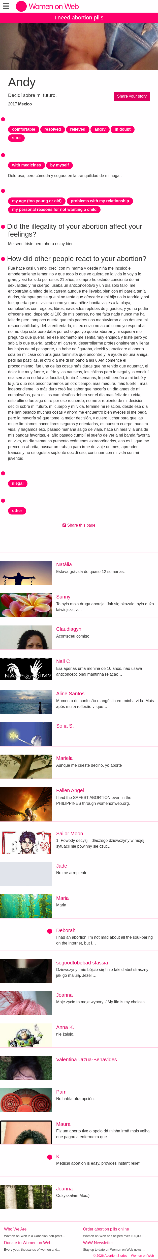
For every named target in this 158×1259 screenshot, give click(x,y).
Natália (64, 564)
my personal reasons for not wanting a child (54, 209)
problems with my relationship (100, 201)
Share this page (79, 525)
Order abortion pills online (106, 1229)
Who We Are (15, 1229)
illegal (17, 483)
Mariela (64, 758)
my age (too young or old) (36, 201)
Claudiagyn (68, 629)
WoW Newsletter (98, 1243)
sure (16, 138)
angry (100, 129)
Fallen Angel (70, 790)
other (17, 510)
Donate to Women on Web (27, 1243)
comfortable (23, 129)
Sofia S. (65, 726)
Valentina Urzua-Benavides (86, 1059)
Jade (61, 866)
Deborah (66, 930)
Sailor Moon (69, 833)
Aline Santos (70, 693)
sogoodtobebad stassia (82, 962)
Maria (62, 898)
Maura (63, 1124)
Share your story (132, 96)
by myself (59, 165)
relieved (77, 129)
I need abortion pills (78, 17)
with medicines (26, 165)
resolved (52, 129)
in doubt (123, 129)
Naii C (63, 661)
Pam (61, 1092)
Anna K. (65, 1027)
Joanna (64, 995)
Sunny (63, 596)
